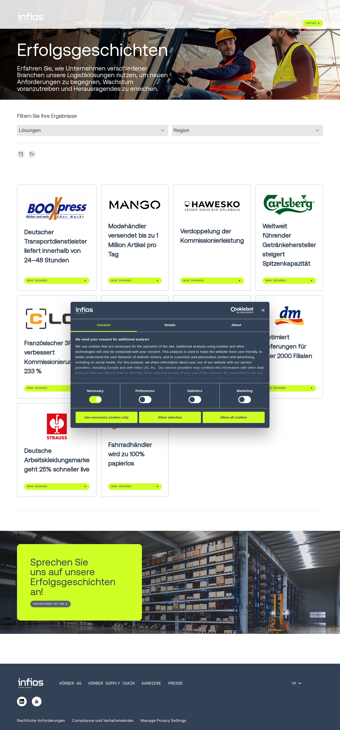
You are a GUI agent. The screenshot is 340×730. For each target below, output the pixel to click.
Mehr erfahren (37, 280)
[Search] (320, 12)
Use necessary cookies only (106, 417)
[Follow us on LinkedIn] (22, 701)
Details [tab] (170, 325)
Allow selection (170, 417)
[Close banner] (263, 310)
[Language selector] (307, 12)
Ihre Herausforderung (98, 23)
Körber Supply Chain (111, 683)
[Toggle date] (32, 154)
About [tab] (236, 325)
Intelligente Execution (261, 23)
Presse (175, 683)
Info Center (187, 23)
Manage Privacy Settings (163, 720)
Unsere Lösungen (148, 23)
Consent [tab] (104, 325)
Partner (268, 12)
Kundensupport (243, 12)
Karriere (289, 12)
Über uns (217, 23)
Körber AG (70, 683)
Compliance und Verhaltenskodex (103, 720)
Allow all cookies (233, 417)
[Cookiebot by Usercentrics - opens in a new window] (234, 310)
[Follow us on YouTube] (37, 701)
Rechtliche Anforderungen (41, 720)
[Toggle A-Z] (21, 154)
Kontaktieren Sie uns (48, 603)
